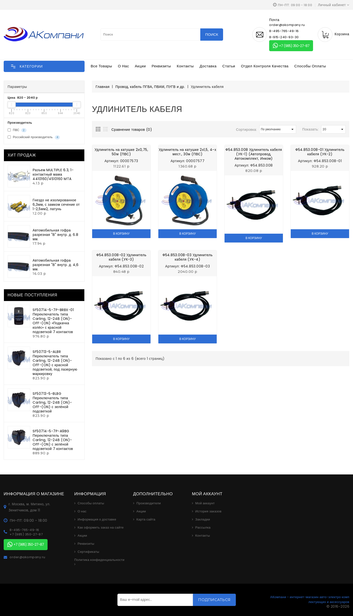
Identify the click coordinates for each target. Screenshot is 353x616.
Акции (140, 66)
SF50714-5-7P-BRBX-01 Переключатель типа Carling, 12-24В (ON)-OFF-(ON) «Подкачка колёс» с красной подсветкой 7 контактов (53, 320)
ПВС (17, 130)
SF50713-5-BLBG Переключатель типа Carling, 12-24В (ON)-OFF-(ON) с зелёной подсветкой (52, 402)
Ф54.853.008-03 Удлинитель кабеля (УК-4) (188, 257)
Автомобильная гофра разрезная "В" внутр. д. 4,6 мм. (56, 265)
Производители (149, 503)
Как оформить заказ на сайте (101, 527)
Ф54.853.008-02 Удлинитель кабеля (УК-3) (121, 257)
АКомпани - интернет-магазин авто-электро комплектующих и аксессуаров (309, 599)
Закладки (202, 519)
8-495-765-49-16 (284, 31)
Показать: (310, 129)
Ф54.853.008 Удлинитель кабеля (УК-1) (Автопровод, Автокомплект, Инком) (254, 154)
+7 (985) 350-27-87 (291, 46)
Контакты (185, 66)
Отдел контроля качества (265, 66)
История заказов (208, 511)
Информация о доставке (97, 519)
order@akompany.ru (27, 557)
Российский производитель (34, 137)
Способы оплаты (310, 66)
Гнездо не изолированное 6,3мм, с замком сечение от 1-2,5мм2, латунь (56, 204)
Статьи (228, 66)
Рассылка (203, 527)
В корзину (121, 233)
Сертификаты (88, 552)
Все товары (101, 66)
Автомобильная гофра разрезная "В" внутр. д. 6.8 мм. (55, 235)
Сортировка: (246, 129)
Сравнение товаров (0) (132, 129)
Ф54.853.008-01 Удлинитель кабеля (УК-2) (320, 152)
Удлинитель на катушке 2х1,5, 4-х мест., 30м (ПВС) (187, 152)
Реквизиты (161, 66)
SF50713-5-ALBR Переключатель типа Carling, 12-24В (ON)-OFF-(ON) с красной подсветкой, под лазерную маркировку (55, 362)
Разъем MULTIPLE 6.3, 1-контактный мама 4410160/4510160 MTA (53, 174)
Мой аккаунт (205, 503)
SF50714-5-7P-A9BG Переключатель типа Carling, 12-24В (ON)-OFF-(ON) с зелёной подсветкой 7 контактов (53, 440)
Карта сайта (146, 519)
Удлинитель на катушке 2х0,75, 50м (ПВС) (121, 152)
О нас (123, 66)
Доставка (208, 66)
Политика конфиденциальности (99, 560)
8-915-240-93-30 (284, 37)
